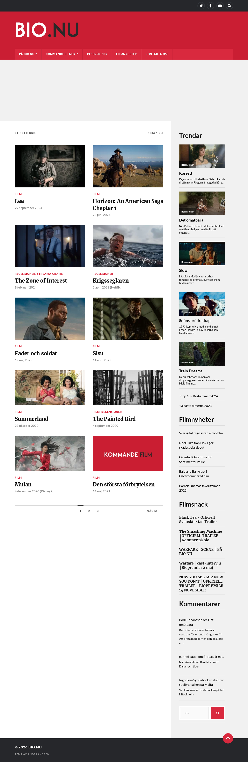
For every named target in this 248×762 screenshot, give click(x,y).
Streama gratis (50, 274)
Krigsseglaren (111, 281)
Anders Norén (38, 753)
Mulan (23, 485)
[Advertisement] (124, 90)
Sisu (98, 353)
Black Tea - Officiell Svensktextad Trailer (198, 519)
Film (18, 194)
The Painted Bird (114, 419)
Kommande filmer (60, 54)
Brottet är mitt (213, 656)
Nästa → (154, 511)
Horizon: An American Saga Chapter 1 (122, 204)
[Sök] (217, 713)
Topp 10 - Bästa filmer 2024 (198, 396)
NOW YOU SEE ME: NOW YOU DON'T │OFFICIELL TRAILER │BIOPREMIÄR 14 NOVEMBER (201, 583)
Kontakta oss (157, 54)
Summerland (32, 419)
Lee (19, 201)
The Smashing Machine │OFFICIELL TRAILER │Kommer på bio (200, 535)
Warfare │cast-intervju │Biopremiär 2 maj (200, 565)
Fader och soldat (36, 353)
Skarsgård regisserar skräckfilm (201, 433)
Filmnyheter (126, 54)
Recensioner (97, 54)
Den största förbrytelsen (124, 485)
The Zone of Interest (41, 281)
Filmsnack (194, 504)
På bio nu (26, 54)
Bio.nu (35, 747)
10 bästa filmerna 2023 (195, 406)
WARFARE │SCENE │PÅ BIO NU (200, 551)
